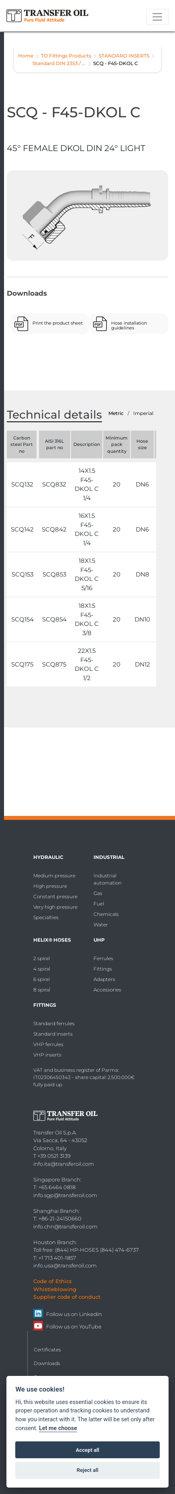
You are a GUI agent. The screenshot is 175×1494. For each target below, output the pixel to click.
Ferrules (103, 958)
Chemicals (106, 914)
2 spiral (41, 958)
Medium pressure (54, 876)
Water (101, 925)
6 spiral (41, 979)
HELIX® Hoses (52, 940)
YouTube (90, 1326)
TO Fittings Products (66, 56)
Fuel (99, 904)
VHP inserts (47, 1055)
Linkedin (90, 1314)
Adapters (104, 979)
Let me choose (58, 1428)
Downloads (47, 1363)
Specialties (46, 917)
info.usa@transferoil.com (65, 1265)
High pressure (50, 886)
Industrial (109, 857)
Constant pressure (55, 896)
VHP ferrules (48, 1044)
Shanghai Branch (56, 1211)
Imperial (143, 413)
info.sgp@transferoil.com (65, 1195)
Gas (98, 893)
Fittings (103, 969)
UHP (99, 940)
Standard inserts (53, 1034)
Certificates (47, 1350)
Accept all (87, 1450)
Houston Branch (54, 1242)
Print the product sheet (58, 323)
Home (25, 56)
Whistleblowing (54, 1289)
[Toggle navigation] (157, 17)
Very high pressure (55, 907)
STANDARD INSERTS (124, 56)
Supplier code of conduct (66, 1297)
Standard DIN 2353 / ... (59, 63)
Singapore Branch (56, 1179)
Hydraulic (48, 857)
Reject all (87, 1470)
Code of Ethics (52, 1281)
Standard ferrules (54, 1023)
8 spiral (41, 990)
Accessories (107, 990)
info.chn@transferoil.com (65, 1226)
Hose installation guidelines (129, 325)
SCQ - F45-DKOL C (115, 63)
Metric (116, 413)
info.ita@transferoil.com (63, 1164)
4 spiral (41, 969)
